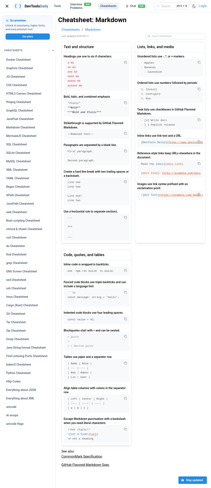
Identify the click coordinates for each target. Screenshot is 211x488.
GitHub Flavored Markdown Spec (85, 465)
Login (203, 6)
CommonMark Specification (81, 456)
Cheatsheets (70, 29)
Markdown (93, 29)
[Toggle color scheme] (194, 6)
